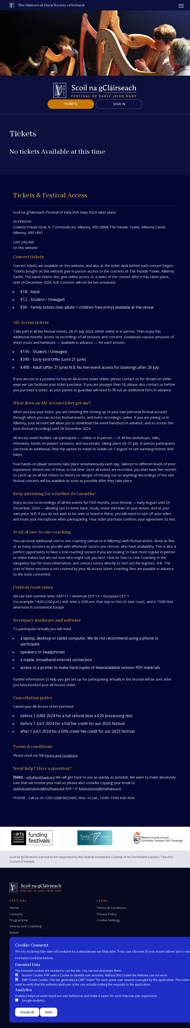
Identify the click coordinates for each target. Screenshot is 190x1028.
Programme (18, 920)
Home (14, 908)
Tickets (70, 104)
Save (48, 1012)
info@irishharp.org (40, 777)
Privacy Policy (107, 914)
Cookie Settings (108, 920)
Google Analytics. (33, 1000)
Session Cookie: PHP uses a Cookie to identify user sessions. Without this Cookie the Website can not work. (95, 975)
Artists (14, 932)
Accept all (27, 1012)
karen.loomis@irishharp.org (100, 788)
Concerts (16, 914)
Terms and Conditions (61, 755)
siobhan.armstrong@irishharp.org (38, 788)
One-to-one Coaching (25, 926)
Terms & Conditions (111, 908)
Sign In (119, 104)
